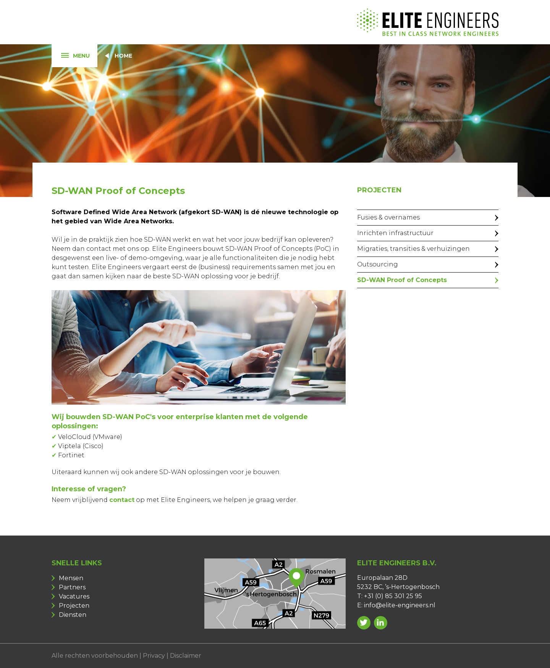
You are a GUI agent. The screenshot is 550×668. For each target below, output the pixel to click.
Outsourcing (377, 264)
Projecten (74, 605)
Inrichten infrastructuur (395, 233)
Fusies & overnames (388, 217)
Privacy (154, 655)
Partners (72, 587)
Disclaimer (185, 655)
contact (121, 499)
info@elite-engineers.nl (399, 605)
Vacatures (74, 596)
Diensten (72, 614)
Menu (71, 56)
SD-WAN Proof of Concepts (402, 280)
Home (123, 55)
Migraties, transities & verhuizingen (413, 248)
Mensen (71, 578)
